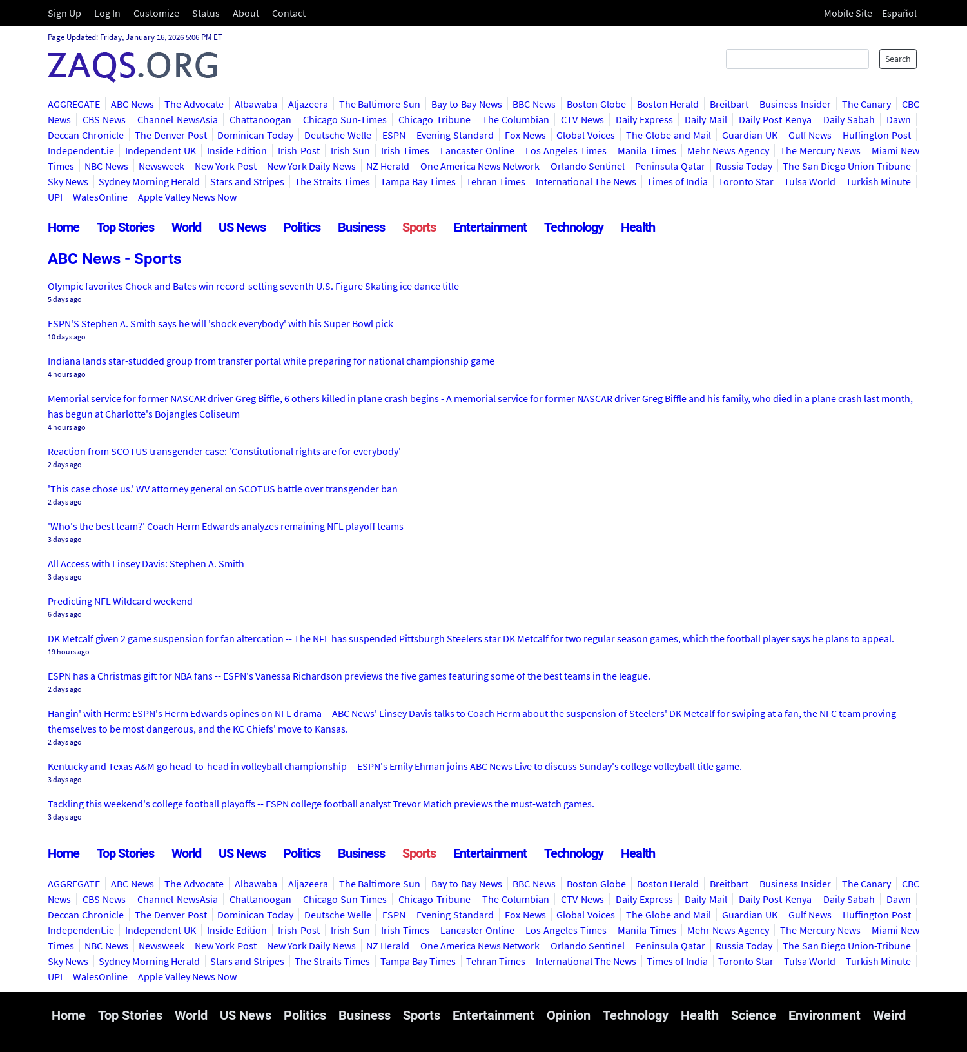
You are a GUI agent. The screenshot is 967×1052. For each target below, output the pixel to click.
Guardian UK (749, 134)
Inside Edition (237, 150)
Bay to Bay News (466, 103)
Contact (289, 12)
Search (898, 59)
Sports (419, 227)
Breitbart (729, 103)
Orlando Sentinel (588, 165)
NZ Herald (387, 165)
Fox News (525, 134)
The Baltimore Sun (380, 103)
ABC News (132, 103)
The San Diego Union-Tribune (847, 165)
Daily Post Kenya (775, 119)
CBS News (104, 119)
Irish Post (298, 150)
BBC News (534, 103)
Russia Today (744, 165)
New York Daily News (311, 165)
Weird (889, 1015)
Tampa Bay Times (418, 181)
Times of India (677, 181)
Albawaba (256, 103)
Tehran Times (495, 181)
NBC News (106, 165)
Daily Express (645, 119)
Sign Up (64, 12)
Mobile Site (848, 12)
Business (361, 227)
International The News (586, 181)
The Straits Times (332, 181)
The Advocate (194, 103)
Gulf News (810, 134)
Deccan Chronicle (86, 134)
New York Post (226, 165)
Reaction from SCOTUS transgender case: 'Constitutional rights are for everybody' (224, 451)
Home (63, 227)
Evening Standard (455, 134)
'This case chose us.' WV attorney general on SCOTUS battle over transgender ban (223, 488)
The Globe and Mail (668, 134)
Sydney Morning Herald (149, 181)
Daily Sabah (849, 119)
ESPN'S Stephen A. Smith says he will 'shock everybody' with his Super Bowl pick (220, 323)
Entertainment (490, 227)
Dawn (898, 119)
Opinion (569, 1015)
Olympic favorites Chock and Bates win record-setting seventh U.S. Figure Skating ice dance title (253, 285)
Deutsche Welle (337, 134)
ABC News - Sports (114, 259)
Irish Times (405, 150)
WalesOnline (100, 196)
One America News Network (480, 165)
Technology (573, 227)
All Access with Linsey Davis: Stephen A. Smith (146, 563)
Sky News (68, 181)
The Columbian (516, 119)
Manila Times (647, 150)
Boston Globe (596, 103)
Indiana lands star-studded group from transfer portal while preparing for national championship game (271, 360)
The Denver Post (171, 134)
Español (899, 12)
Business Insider (795, 103)
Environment (824, 1015)
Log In (107, 12)
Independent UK (160, 150)
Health (638, 227)
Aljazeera (308, 103)
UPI (55, 196)
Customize (156, 12)
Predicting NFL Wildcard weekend (120, 600)
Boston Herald (668, 103)
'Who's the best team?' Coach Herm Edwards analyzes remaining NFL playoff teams (226, 526)
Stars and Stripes (247, 181)
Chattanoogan (260, 119)
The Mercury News (820, 150)
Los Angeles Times (566, 150)
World (186, 227)
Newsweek (161, 165)
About (246, 12)
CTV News (582, 119)
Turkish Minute (878, 181)
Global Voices (585, 134)
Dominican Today (255, 134)
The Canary (867, 103)
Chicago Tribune (434, 119)
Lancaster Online (477, 150)
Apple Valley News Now (187, 196)
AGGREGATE (74, 103)
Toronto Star (746, 181)
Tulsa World (809, 181)
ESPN (393, 134)
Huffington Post (877, 134)
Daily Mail (706, 119)
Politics (301, 227)
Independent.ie (81, 150)
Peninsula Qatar (670, 165)
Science (753, 1015)
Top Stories (125, 227)
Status (206, 12)
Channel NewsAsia (177, 119)
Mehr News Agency (728, 150)
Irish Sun (350, 150)
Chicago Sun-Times (345, 119)
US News (242, 227)
